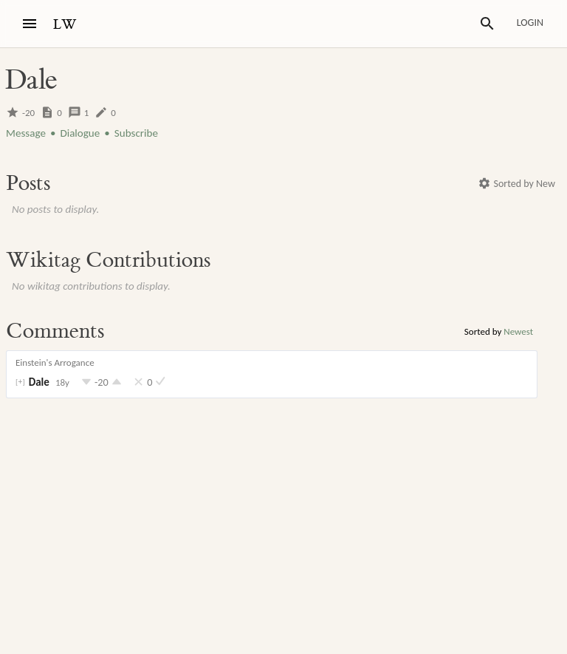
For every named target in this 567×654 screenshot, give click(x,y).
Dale (39, 382)
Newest (518, 331)
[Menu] (29, 23)
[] (20, 382)
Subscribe (136, 133)
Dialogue (80, 133)
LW (65, 25)
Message (26, 133)
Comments (55, 331)
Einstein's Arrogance (55, 362)
